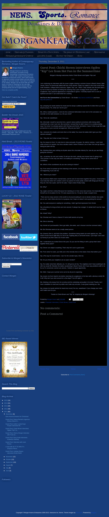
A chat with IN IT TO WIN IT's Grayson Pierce (14, 447)
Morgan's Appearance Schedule (19, 56)
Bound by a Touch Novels (48, 52)
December (9, 414)
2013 (6, 406)
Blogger (93, 512)
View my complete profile (10, 90)
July (7, 468)
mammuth (79, 512)
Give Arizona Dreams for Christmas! (16, 416)
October (8, 459)
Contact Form (10, 331)
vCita (32, 331)
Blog (79, 56)
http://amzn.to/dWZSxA (85, 97)
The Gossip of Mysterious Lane (76, 52)
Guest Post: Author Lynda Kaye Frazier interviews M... (15, 425)
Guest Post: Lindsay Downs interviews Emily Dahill (14, 452)
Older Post (101, 369)
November (9, 456)
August (8, 465)
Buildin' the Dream (64, 56)
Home (8, 52)
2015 (6, 400)
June (7, 471)
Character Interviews (52, 302)
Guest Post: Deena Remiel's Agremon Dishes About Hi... (17, 420)
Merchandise (99, 52)
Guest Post (72, 302)
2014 (6, 403)
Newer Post (44, 369)
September (9, 462)
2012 (6, 409)
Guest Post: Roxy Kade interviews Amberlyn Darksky (16, 438)
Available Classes (45, 56)
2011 (6, 411)
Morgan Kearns (17, 68)
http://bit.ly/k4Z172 (46, 99)
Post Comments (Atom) (77, 375)
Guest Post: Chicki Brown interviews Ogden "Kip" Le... (17, 429)
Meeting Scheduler (22, 331)
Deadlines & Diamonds (24, 52)
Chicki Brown (63, 302)
